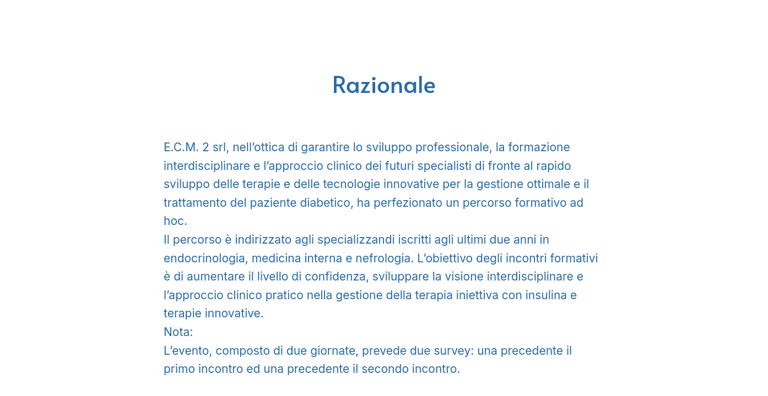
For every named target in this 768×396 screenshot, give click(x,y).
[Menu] (22, 22)
